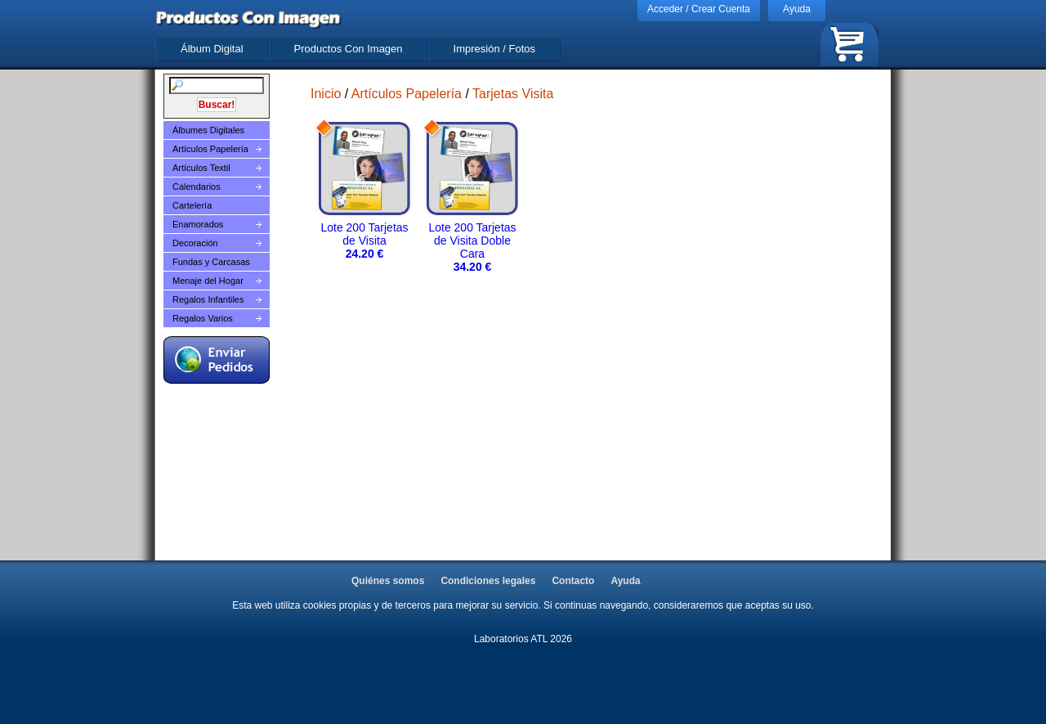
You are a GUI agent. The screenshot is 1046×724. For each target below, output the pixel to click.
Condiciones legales (487, 581)
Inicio (326, 94)
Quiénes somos (387, 581)
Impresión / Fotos (494, 49)
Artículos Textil (201, 168)
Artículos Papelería (210, 149)
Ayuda (797, 9)
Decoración (195, 243)
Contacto (573, 581)
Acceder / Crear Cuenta (698, 9)
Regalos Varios (202, 318)
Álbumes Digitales (208, 130)
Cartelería (192, 205)
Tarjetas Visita (512, 94)
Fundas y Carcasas (211, 262)
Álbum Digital (212, 49)
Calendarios (196, 186)
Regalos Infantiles (208, 299)
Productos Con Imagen (348, 49)
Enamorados (197, 224)
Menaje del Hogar (208, 281)
